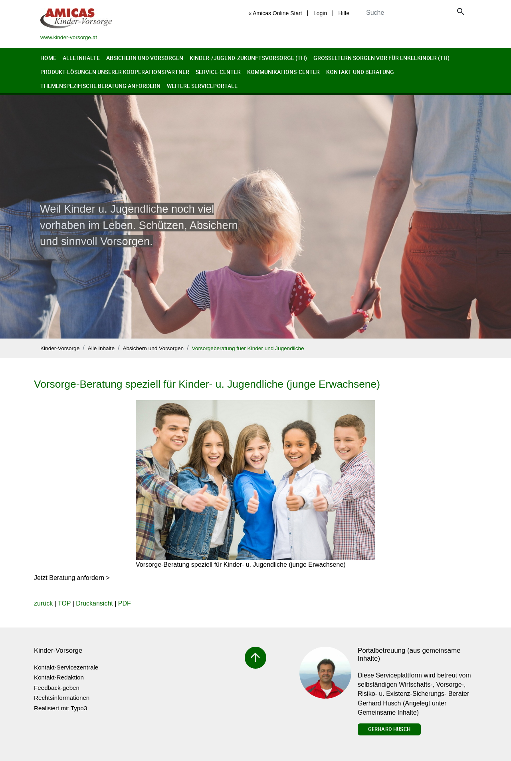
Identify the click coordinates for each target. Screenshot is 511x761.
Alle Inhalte (81, 58)
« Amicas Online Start (275, 13)
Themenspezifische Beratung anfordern (100, 86)
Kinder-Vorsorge (59, 348)
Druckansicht (94, 603)
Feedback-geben (56, 687)
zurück (43, 603)
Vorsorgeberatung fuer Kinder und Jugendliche (248, 348)
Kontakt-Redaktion (59, 677)
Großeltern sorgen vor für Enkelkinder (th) (381, 58)
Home (48, 58)
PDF (124, 603)
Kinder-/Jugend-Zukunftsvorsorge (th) (248, 58)
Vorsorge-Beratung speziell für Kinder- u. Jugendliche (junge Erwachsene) (207, 384)
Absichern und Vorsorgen (144, 58)
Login (320, 13)
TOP (64, 603)
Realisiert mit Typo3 (60, 708)
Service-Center (218, 72)
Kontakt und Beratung (360, 72)
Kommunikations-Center (283, 72)
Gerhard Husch (389, 729)
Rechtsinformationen (61, 697)
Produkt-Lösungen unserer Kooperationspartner (114, 72)
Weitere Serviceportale (202, 86)
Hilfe (343, 13)
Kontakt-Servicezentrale (66, 667)
